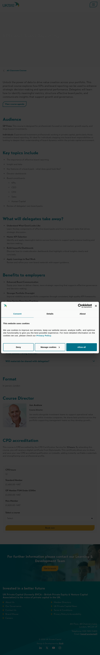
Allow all (81, 347)
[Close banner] (96, 306)
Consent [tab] (17, 313)
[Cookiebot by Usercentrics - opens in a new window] (80, 306)
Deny (18, 347)
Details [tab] (50, 313)
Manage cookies (50, 347)
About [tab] (83, 313)
